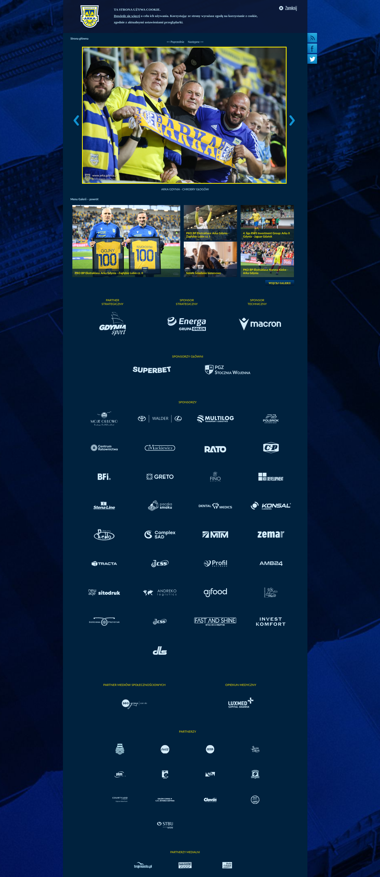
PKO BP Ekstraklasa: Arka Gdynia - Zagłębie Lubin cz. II (109, 273)
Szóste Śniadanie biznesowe (203, 273)
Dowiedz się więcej (127, 16)
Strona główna (80, 38)
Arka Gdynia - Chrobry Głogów (185, 189)
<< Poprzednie (175, 41)
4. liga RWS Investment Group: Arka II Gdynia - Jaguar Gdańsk (266, 234)
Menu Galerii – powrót (84, 199)
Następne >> (196, 41)
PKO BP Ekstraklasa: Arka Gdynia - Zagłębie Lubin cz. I (207, 234)
